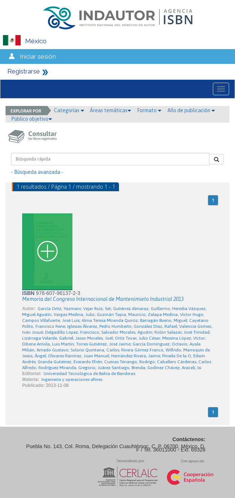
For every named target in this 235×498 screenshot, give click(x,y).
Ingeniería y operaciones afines (71, 379)
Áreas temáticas (110, 110)
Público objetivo (31, 119)
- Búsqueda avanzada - (37, 172)
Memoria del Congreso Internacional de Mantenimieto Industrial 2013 (103, 299)
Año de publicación (191, 110)
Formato (149, 110)
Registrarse (23, 71)
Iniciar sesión (38, 56)
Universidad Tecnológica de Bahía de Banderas (89, 373)
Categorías (69, 110)
